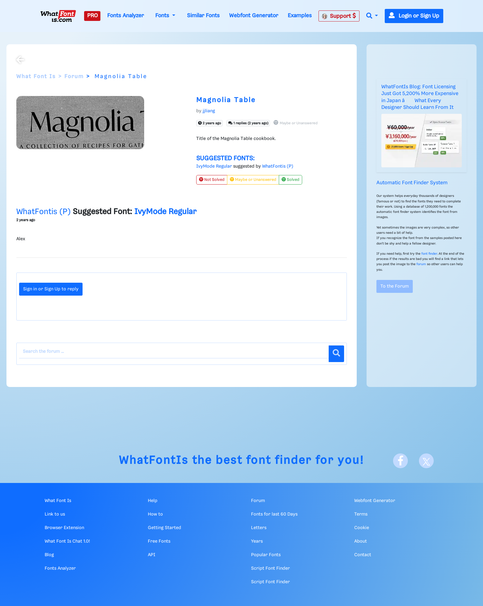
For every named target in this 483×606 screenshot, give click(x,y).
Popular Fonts (266, 554)
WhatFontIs (154, 461)
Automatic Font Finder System (412, 182)
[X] (426, 460)
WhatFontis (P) (277, 166)
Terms (360, 514)
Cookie (361, 527)
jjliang (209, 111)
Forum (74, 76)
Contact (362, 554)
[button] (372, 16)
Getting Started (164, 527)
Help (152, 500)
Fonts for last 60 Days (274, 514)
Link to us (55, 514)
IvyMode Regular (214, 166)
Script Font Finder (270, 568)
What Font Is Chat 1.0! (67, 541)
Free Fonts (159, 541)
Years (257, 541)
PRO (92, 15)
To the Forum (394, 286)
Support (339, 16)
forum (421, 264)
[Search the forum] (174, 351)
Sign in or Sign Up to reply (51, 289)
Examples (300, 15)
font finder (429, 254)
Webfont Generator (253, 15)
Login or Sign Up (414, 16)
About (360, 541)
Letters (258, 527)
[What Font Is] (58, 16)
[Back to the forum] (20, 60)
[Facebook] (400, 460)
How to (155, 514)
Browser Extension (64, 527)
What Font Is (36, 76)
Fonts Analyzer (125, 15)
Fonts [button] (163, 15)
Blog (49, 554)
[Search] (336, 353)
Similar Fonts (203, 15)
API (151, 554)
